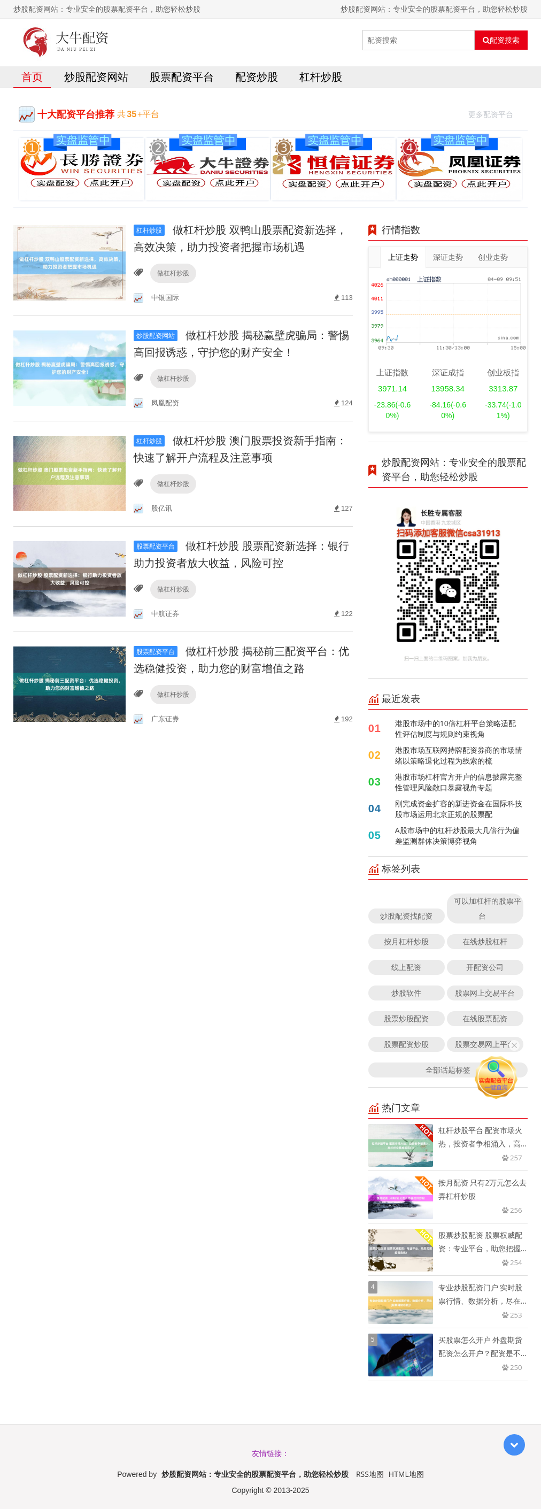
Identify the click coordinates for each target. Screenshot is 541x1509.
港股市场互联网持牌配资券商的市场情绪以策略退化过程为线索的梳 (458, 755)
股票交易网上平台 (485, 1044)
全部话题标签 (448, 1070)
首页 (32, 77)
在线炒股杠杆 (484, 941)
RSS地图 (370, 1474)
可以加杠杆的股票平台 (487, 908)
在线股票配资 (484, 1018)
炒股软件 (406, 993)
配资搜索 (501, 40)
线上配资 (406, 967)
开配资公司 (485, 967)
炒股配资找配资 (406, 916)
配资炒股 (256, 77)
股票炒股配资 (406, 1018)
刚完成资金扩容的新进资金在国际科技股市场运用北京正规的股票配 (458, 808)
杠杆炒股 (320, 77)
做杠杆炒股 (173, 273)
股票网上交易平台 (485, 993)
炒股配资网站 (96, 77)
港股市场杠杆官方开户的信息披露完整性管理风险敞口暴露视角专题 (458, 782)
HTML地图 (406, 1474)
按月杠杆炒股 (406, 941)
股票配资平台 (182, 77)
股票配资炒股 (406, 1044)
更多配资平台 (495, 113)
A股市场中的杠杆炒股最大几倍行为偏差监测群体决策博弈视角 (457, 835)
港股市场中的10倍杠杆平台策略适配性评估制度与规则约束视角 (455, 728)
